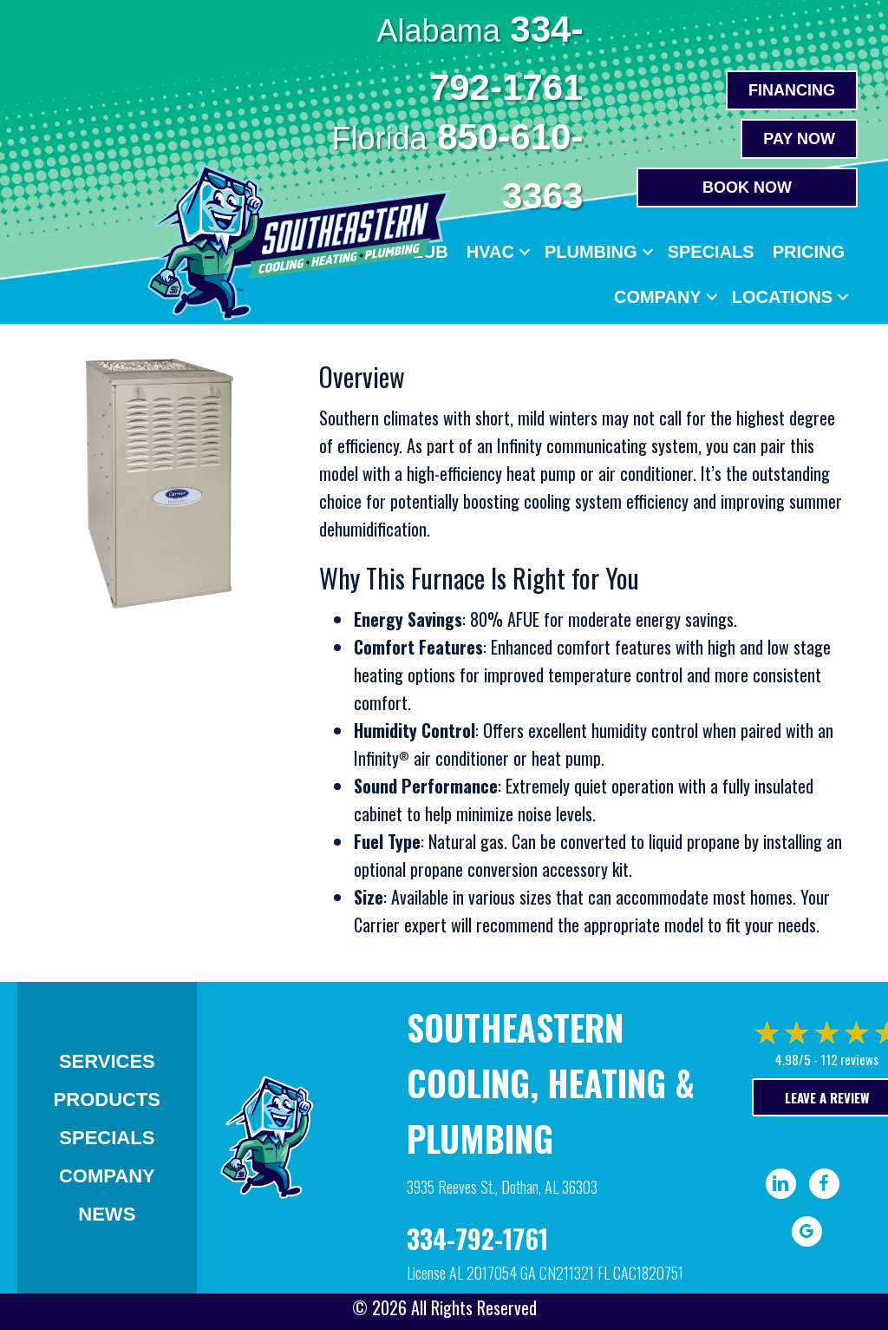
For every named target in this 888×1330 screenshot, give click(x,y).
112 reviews (849, 1059)
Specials (711, 251)
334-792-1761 (477, 1238)
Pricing (809, 251)
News (106, 1214)
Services (107, 1061)
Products (107, 1099)
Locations (782, 296)
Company (658, 296)
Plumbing (591, 251)
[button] (524, 251)
